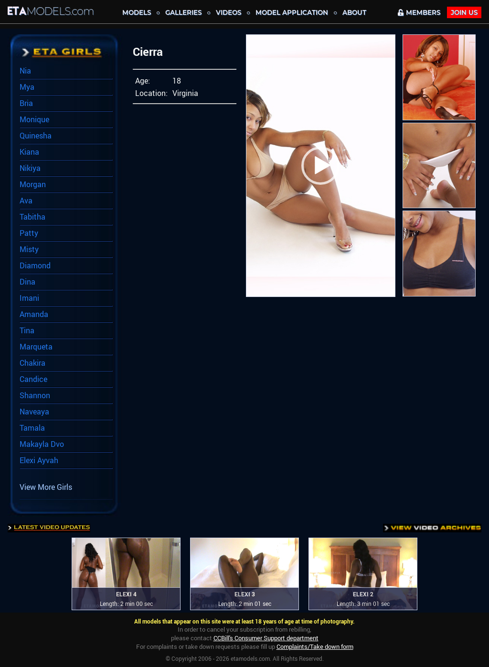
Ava (26, 200)
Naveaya (34, 411)
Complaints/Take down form (314, 646)
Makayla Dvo (42, 444)
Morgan (33, 184)
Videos (228, 12)
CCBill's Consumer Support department (266, 638)
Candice (33, 379)
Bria (26, 103)
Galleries (183, 12)
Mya (27, 87)
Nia (25, 70)
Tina (27, 330)
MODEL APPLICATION (291, 12)
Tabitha (32, 217)
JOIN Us (464, 12)
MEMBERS (419, 12)
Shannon (35, 395)
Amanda (34, 314)
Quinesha (36, 135)
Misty (29, 249)
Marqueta (36, 346)
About (354, 12)
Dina (27, 281)
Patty (29, 233)
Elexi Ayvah (39, 460)
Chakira (32, 363)
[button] (320, 166)
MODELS (136, 12)
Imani (29, 298)
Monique (34, 119)
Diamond (35, 265)
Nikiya (30, 168)
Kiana (29, 152)
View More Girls (46, 487)
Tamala (32, 428)
